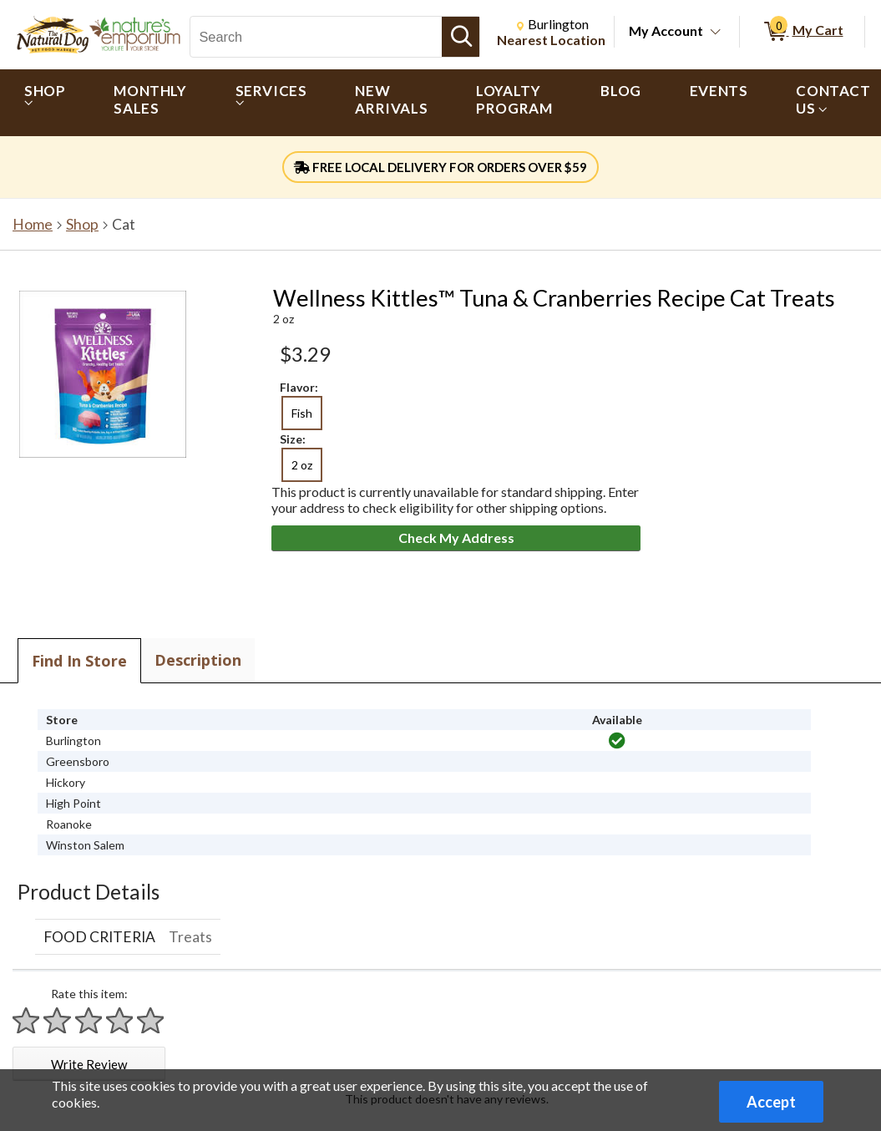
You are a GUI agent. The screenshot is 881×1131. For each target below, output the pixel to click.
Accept (771, 1102)
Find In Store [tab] (79, 661)
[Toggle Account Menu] (716, 33)
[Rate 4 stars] (120, 1020)
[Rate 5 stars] (151, 1020)
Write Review (89, 1064)
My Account (666, 30)
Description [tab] (197, 660)
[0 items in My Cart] (802, 31)
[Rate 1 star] (27, 1020)
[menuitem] (44, 102)
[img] (617, 741)
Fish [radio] (301, 413)
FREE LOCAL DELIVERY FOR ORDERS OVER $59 (440, 167)
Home (33, 224)
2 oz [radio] (301, 465)
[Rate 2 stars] (57, 1020)
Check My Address (456, 537)
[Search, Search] (316, 37)
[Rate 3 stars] (89, 1020)
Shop (82, 224)
